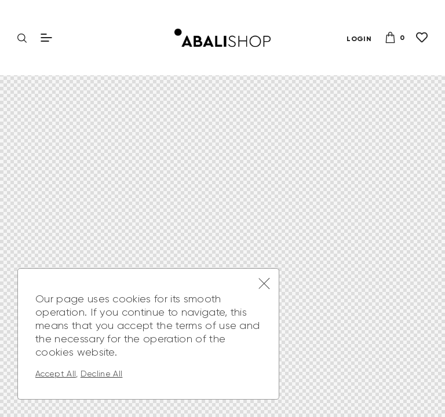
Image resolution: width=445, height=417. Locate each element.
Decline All (102, 373)
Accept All (55, 373)
